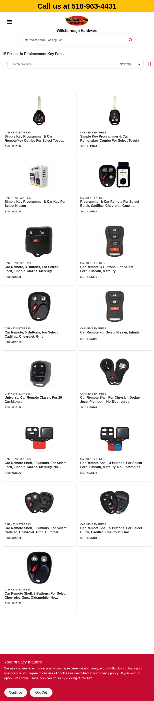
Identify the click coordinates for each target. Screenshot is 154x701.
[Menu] (9, 22)
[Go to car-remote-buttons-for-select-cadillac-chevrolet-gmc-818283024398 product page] (39, 319)
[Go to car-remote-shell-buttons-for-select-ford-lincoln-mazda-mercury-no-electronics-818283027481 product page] (39, 449)
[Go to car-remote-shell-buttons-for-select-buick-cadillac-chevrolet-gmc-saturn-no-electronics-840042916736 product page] (115, 515)
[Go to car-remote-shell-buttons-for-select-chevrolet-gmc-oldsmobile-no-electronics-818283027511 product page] (39, 580)
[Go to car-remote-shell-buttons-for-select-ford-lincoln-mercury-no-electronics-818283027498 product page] (115, 449)
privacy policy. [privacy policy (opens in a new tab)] (109, 673)
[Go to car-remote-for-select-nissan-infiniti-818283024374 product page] (115, 319)
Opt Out (41, 692)
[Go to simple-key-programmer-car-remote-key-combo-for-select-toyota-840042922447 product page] (115, 123)
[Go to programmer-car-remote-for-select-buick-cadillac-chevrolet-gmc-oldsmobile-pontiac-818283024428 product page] (115, 188)
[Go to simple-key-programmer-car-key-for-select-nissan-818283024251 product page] (39, 188)
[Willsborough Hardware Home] (77, 20)
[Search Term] (77, 40)
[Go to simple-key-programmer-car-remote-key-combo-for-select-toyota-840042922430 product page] (39, 123)
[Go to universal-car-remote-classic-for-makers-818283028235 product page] (39, 384)
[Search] (131, 39)
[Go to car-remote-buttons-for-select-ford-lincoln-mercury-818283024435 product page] (115, 253)
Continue (15, 692)
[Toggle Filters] (148, 64)
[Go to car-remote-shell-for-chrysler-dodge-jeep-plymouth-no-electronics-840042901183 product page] (115, 384)
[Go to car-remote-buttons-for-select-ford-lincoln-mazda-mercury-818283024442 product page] (39, 253)
